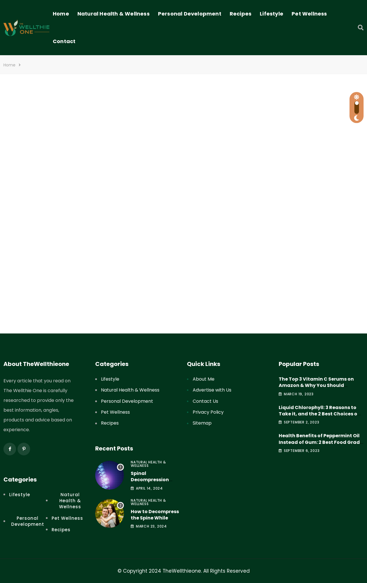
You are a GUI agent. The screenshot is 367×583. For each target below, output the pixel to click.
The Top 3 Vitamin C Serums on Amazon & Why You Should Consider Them (316, 385)
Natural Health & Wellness (113, 13)
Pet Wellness (309, 13)
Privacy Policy (208, 412)
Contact (64, 41)
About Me (203, 379)
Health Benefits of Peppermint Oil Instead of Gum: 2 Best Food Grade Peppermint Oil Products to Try (321, 442)
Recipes (240, 13)
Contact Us (205, 401)
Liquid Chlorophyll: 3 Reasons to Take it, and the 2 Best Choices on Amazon (319, 414)
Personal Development (189, 13)
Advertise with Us (212, 390)
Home (61, 13)
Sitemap (202, 423)
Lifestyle (271, 13)
